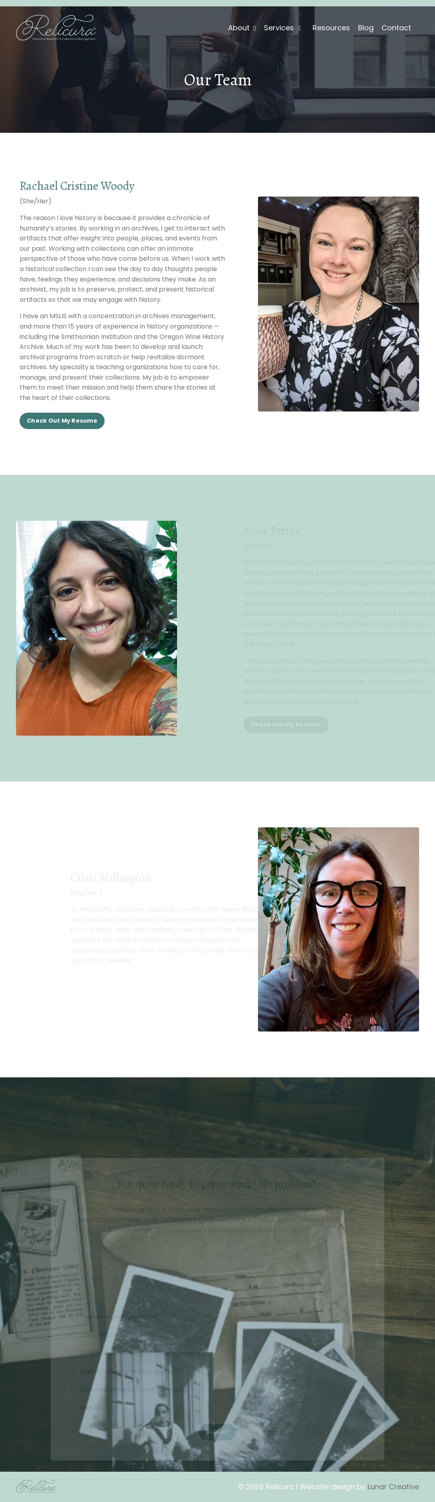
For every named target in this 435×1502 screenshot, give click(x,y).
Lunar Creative (393, 1487)
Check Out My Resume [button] (61, 421)
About (242, 28)
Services (282, 28)
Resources (331, 28)
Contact (396, 28)
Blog (366, 28)
